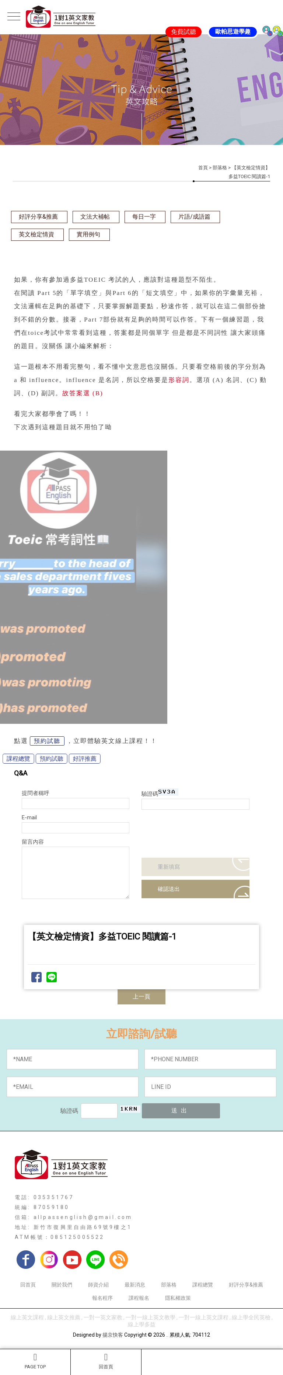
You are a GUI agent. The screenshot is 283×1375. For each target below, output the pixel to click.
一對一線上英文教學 (150, 1317)
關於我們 (62, 1285)
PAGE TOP (35, 1361)
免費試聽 (183, 31)
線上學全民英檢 (251, 1317)
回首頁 (106, 1361)
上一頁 (141, 996)
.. (167, 1335)
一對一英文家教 (103, 1317)
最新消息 (135, 1285)
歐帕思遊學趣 (233, 31)
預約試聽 (47, 741)
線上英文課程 (27, 1317)
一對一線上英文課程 (203, 1317)
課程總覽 (202, 1285)
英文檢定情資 (36, 234)
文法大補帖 (95, 216)
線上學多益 (142, 1324)
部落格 (220, 167)
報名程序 (102, 1298)
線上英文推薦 (63, 1317)
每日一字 (144, 216)
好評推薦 (48, 758)
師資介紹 (98, 1285)
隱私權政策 (178, 1298)
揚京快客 (112, 1335)
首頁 (203, 167)
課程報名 (139, 1298)
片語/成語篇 (194, 216)
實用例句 (88, 234)
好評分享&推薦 (38, 216)
